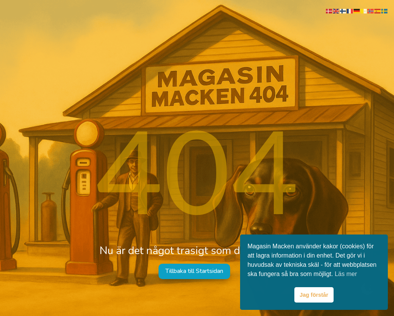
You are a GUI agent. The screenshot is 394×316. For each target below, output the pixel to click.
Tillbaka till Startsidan (194, 271)
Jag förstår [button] (314, 295)
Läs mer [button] (346, 274)
